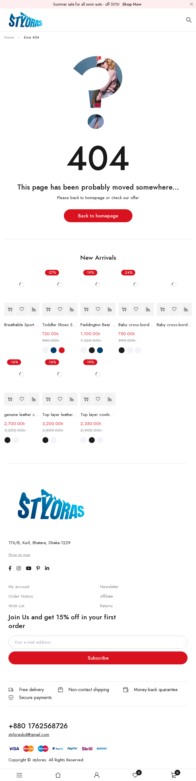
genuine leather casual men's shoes (21, 414)
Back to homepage (98, 215)
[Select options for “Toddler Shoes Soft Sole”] (47, 309)
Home (9, 37)
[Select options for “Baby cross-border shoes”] (124, 309)
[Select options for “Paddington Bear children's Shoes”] (86, 309)
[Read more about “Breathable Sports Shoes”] (9, 309)
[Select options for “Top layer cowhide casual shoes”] (86, 399)
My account (18, 587)
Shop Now (131, 4)
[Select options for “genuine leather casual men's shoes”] (9, 399)
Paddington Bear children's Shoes (98, 325)
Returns (106, 606)
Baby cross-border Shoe (174, 325)
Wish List (16, 606)
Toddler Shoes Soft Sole (59, 325)
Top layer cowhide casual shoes (98, 414)
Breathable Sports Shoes (21, 325)
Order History (20, 596)
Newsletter (109, 587)
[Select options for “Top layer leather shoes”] (47, 399)
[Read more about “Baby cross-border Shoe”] (162, 309)
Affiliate (106, 596)
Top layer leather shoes (59, 414)
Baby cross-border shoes (136, 325)
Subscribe (98, 658)
